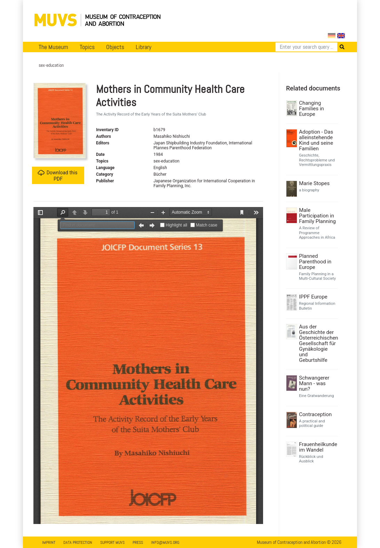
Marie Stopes (314, 183)
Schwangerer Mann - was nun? (314, 383)
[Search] (306, 46)
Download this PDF (58, 175)
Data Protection (77, 542)
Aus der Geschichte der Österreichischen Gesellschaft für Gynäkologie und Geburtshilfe (317, 343)
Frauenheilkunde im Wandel (317, 447)
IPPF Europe (313, 297)
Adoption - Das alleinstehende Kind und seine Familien (316, 140)
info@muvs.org (165, 542)
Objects (115, 47)
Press (138, 542)
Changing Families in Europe (311, 108)
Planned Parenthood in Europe (315, 261)
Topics (87, 47)
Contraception (315, 414)
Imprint (48, 542)
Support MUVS (112, 542)
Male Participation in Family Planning (317, 215)
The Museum (53, 47)
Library (143, 47)
